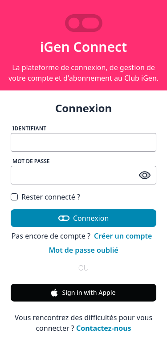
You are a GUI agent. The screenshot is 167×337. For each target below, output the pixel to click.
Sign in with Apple (83, 292)
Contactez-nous (103, 328)
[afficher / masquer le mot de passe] (144, 175)
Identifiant (29, 128)
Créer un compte (123, 236)
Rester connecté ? (50, 197)
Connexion (83, 218)
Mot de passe (31, 161)
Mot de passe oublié (83, 250)
